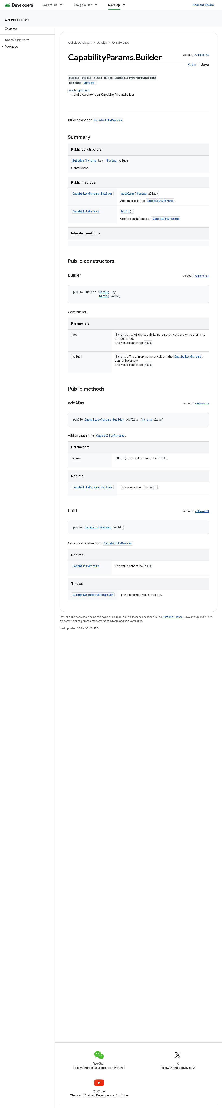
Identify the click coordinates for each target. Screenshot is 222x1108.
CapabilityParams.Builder (92, 193)
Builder (78, 160)
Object (88, 83)
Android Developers (80, 42)
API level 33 (202, 55)
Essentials (50, 5)
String (91, 160)
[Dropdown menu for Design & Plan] (97, 5)
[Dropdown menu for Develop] (125, 5)
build (125, 211)
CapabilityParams (108, 120)
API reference (17, 20)
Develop (102, 42)
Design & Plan (82, 5)
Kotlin (192, 65)
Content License (173, 617)
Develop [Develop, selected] (114, 5)
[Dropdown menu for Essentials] (62, 5)
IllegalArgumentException (93, 595)
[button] (26, 46)
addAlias (128, 193)
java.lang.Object (79, 90)
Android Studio (203, 5)
